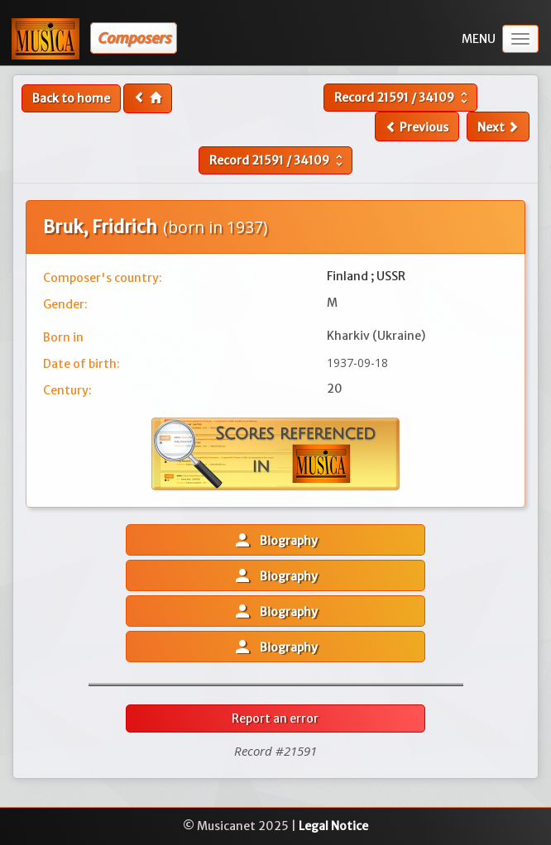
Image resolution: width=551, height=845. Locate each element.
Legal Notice (333, 826)
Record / (403, 97)
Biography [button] (275, 540)
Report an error (275, 718)
